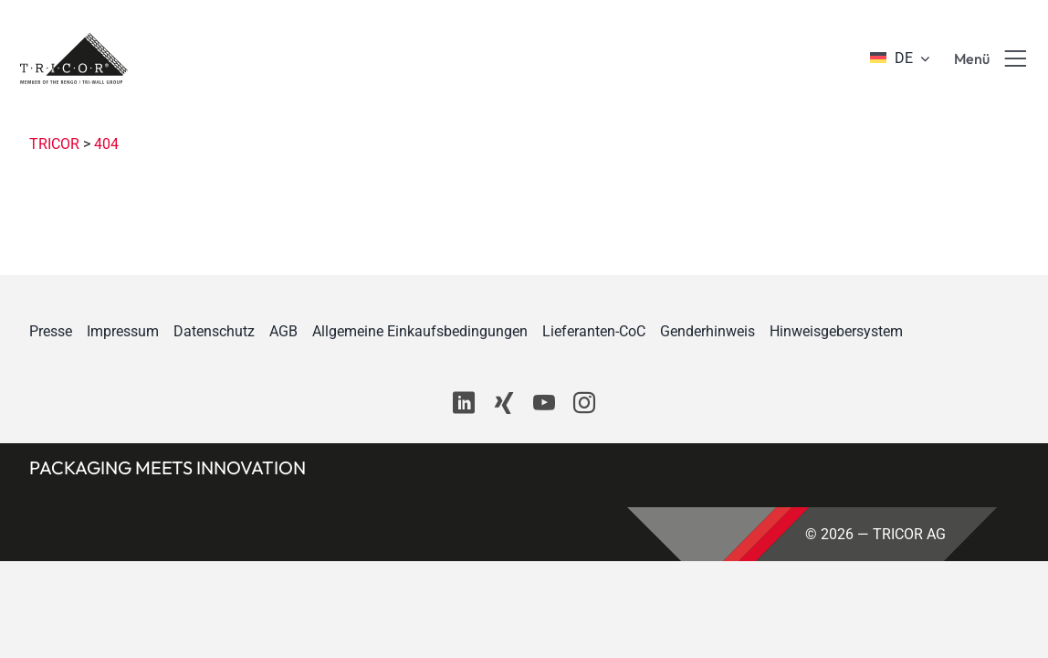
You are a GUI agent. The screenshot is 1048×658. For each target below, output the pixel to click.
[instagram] (584, 403)
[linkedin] (464, 403)
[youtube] (544, 403)
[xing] (504, 403)
